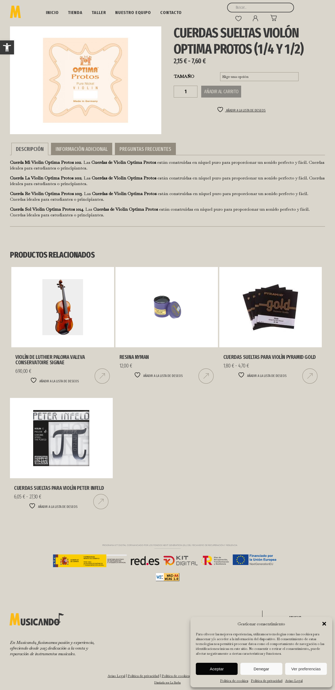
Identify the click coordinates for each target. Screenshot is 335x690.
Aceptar (217, 669)
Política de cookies (234, 681)
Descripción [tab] (30, 149)
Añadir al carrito (221, 92)
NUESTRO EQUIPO (133, 12)
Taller (99, 12)
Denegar (261, 669)
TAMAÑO (184, 76)
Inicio (52, 12)
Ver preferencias (306, 669)
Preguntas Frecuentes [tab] (145, 149)
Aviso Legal (294, 681)
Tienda (75, 12)
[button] (7, 47)
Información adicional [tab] (82, 149)
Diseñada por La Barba (167, 682)
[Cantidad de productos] (185, 92)
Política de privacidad (266, 681)
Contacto (171, 12)
